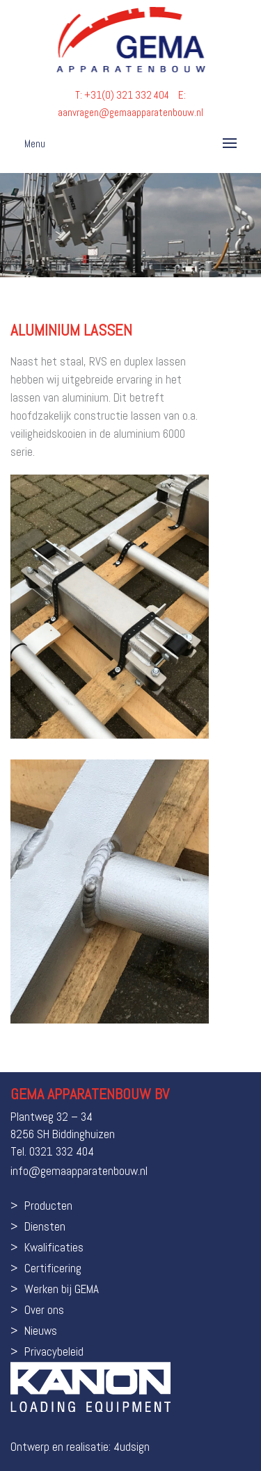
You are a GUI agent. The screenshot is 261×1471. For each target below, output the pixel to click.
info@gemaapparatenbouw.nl (79, 1170)
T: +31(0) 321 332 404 (123, 94)
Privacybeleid (54, 1351)
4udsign (131, 1446)
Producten (48, 1205)
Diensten (44, 1226)
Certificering (52, 1268)
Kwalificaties (54, 1247)
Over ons (44, 1309)
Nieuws (40, 1330)
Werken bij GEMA (61, 1289)
